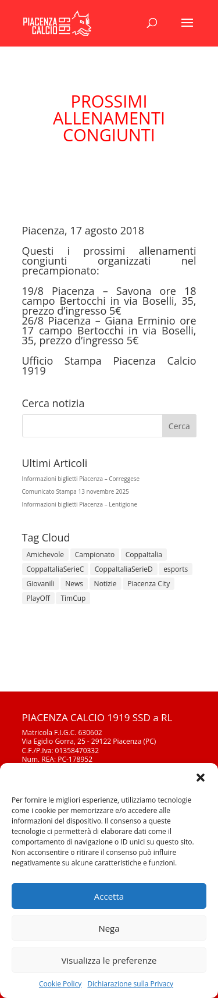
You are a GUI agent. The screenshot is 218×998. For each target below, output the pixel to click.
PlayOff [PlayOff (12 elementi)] (38, 598)
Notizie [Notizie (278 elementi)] (105, 584)
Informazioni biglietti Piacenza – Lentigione (80, 504)
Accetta (109, 896)
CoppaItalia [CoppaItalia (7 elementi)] (144, 554)
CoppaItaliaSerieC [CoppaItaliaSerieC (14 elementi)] (55, 569)
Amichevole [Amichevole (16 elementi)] (46, 554)
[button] (200, 777)
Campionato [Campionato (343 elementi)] (95, 554)
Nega (108, 928)
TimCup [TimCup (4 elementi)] (72, 598)
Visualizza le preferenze (109, 960)
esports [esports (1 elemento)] (175, 569)
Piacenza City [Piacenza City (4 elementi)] (148, 584)
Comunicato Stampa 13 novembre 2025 (75, 491)
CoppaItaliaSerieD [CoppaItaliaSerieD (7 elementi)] (124, 569)
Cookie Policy (60, 984)
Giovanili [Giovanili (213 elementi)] (41, 584)
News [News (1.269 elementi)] (74, 584)
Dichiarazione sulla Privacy (130, 984)
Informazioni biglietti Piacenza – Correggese (81, 479)
